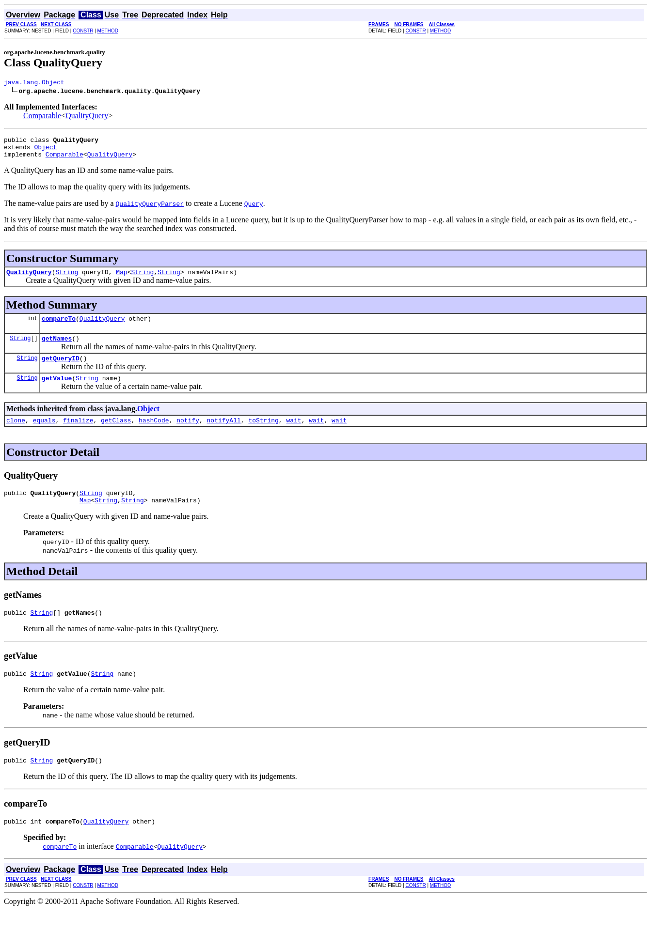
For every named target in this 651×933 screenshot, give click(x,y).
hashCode (154, 434)
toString (263, 434)
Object (45, 151)
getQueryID (60, 369)
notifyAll (224, 434)
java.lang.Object (34, 83)
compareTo (59, 327)
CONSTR (83, 30)
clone (15, 434)
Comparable (42, 117)
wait (293, 434)
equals (44, 434)
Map (121, 279)
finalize (78, 434)
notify (187, 434)
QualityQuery (86, 117)
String (66, 279)
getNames (57, 348)
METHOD (107, 30)
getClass (116, 434)
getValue (57, 391)
